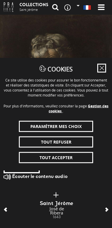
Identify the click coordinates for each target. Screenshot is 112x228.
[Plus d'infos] (56, 195)
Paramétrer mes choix (56, 126)
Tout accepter (56, 157)
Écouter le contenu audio (35, 177)
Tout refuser (56, 141)
